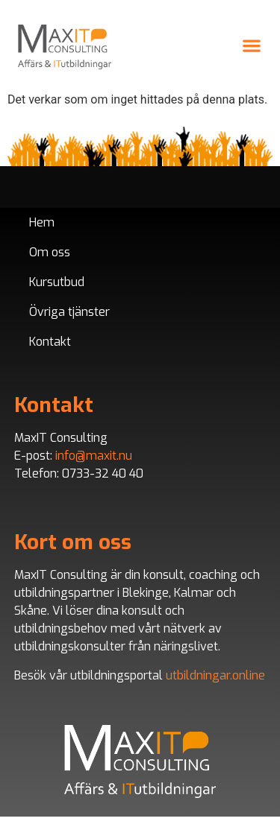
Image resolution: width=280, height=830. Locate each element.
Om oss (49, 252)
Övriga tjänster (69, 312)
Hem (42, 222)
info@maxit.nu (93, 455)
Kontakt (50, 341)
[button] (251, 45)
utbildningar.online (215, 675)
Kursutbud (56, 282)
